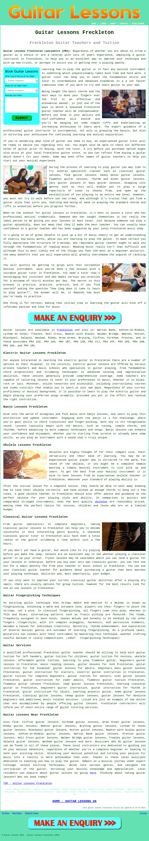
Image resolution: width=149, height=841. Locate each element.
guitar (46, 111)
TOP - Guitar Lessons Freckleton (27, 783)
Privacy (143, 813)
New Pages (17, 813)
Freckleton (65, 330)
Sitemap (5, 813)
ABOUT (113, 23)
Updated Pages (32, 813)
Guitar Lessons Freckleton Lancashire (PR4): (37, 51)
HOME (93, 23)
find (15, 722)
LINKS (103, 23)
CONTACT (124, 23)
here (93, 773)
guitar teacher (72, 652)
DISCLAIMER (138, 23)
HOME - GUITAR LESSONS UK (74, 801)
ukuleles (101, 501)
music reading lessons (57, 664)
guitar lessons (53, 212)
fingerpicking (13, 606)
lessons (37, 376)
